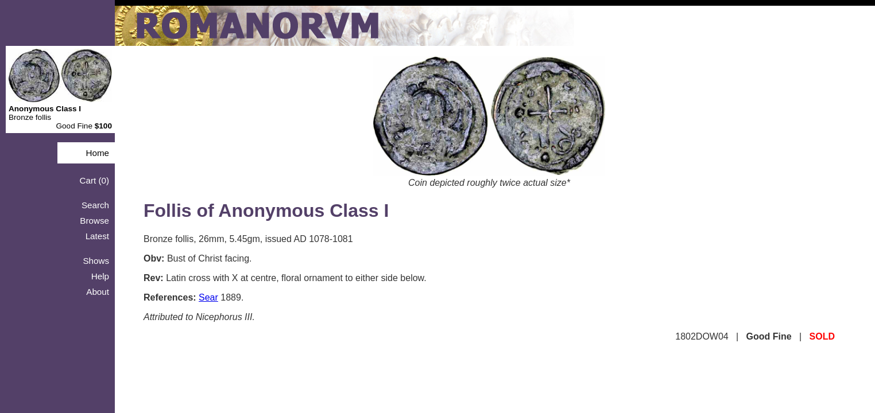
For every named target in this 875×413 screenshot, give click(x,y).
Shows (96, 261)
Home (97, 153)
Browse (94, 220)
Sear (208, 297)
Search (95, 205)
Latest (97, 236)
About (97, 292)
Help (100, 276)
